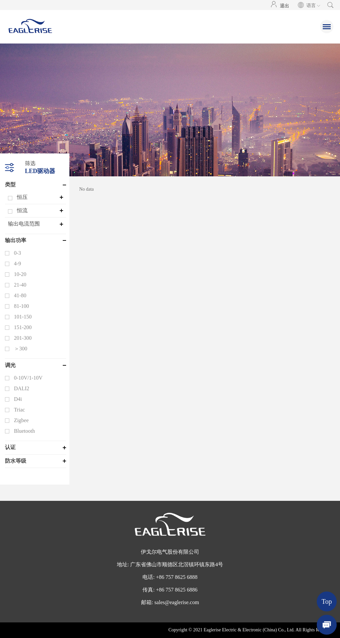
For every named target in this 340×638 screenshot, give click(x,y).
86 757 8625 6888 (178, 577)
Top (327, 601)
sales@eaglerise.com (176, 602)
